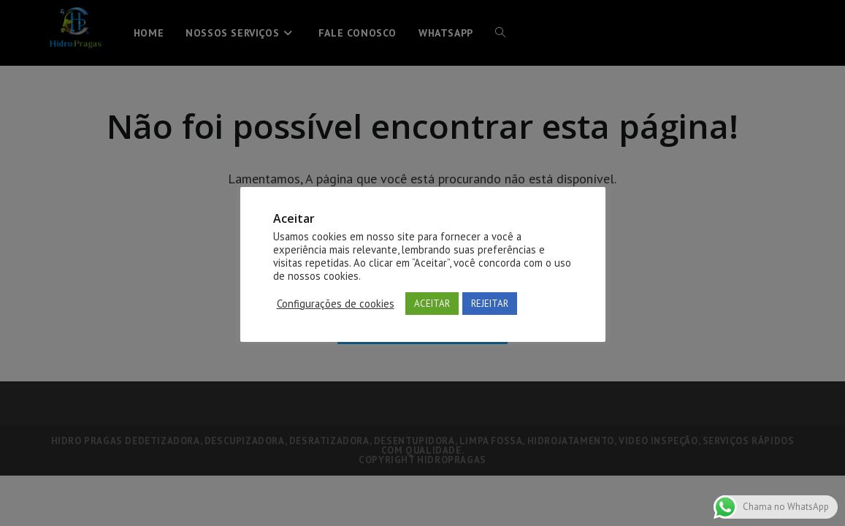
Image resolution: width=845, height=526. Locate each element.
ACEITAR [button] (432, 303)
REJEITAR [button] (489, 303)
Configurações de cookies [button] (335, 303)
